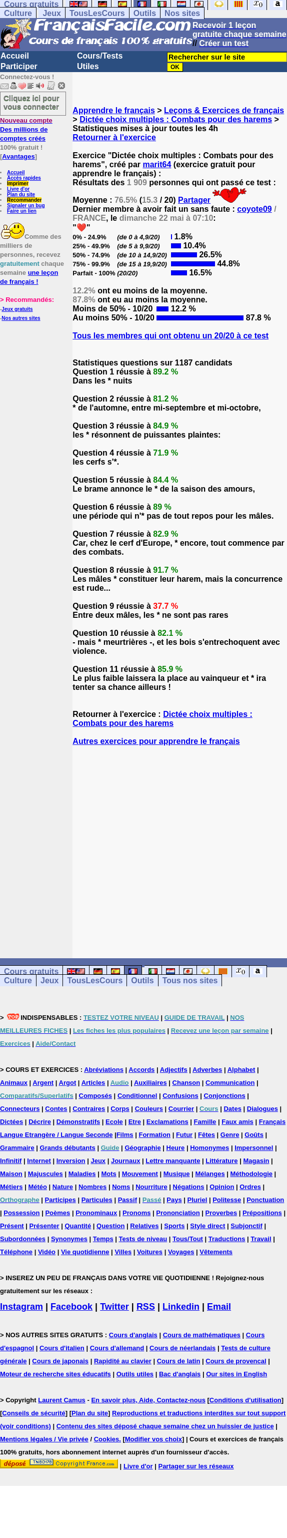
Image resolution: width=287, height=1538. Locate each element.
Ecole (114, 1121)
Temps (103, 1239)
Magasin (256, 1161)
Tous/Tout (187, 1239)
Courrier (181, 1108)
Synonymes (69, 1239)
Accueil (14, 56)
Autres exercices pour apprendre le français (156, 741)
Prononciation (178, 1213)
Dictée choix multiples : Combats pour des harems (176, 119)
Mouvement (140, 1174)
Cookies (107, 1439)
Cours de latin (178, 1361)
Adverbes (207, 1069)
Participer (19, 66)
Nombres (92, 1187)
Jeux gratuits (17, 309)
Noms (121, 1187)
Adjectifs (174, 1069)
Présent (12, 1226)
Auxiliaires (150, 1082)
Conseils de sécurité (33, 1413)
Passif (127, 1200)
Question (110, 1226)
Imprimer (17, 183)
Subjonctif (246, 1226)
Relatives (144, 1226)
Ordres (250, 1187)
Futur (184, 1134)
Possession (22, 1213)
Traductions (227, 1239)
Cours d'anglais (133, 1335)
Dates (232, 1108)
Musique (177, 1174)
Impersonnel (253, 1147)
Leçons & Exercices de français (224, 110)
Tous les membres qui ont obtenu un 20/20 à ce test (170, 335)
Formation (154, 1134)
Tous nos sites (190, 980)
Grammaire (17, 1147)
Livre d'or (18, 189)
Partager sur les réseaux (196, 1466)
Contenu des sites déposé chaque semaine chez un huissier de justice (165, 1426)
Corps (120, 1108)
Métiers (11, 1187)
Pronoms (136, 1213)
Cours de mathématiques (201, 1335)
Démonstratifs (78, 1121)
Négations (188, 1187)
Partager (194, 200)
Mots (108, 1174)
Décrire (39, 1121)
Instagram (21, 1307)
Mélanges (209, 1174)
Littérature (222, 1161)
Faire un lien (21, 211)
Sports (174, 1226)
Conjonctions (225, 1095)
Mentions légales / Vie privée (44, 1439)
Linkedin (181, 1307)
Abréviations (104, 1069)
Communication (230, 1082)
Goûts (254, 1134)
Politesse (226, 1200)
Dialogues (262, 1108)
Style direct (207, 1226)
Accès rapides (24, 178)
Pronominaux (96, 1213)
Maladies (82, 1174)
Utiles (88, 66)
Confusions (180, 1095)
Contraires (88, 1108)
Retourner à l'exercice (114, 137)
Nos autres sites (21, 318)
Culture (18, 13)
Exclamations (167, 1121)
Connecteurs (20, 1108)
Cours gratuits (31, 971)
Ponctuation (265, 1200)
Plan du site (21, 194)
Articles (94, 1082)
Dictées (11, 1121)
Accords (141, 1069)
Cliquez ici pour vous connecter (32, 102)
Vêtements (216, 1252)
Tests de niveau (143, 1239)
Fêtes (206, 1134)
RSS (145, 1307)
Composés (95, 1095)
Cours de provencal (236, 1361)
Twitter (114, 1307)
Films (125, 1134)
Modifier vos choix (153, 1439)
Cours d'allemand (117, 1348)
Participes (60, 1200)
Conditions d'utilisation (246, 1400)
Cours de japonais (60, 1361)
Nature (62, 1187)
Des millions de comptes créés (26, 129)
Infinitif (11, 1161)
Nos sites (182, 13)
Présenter (45, 1226)
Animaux (14, 1082)
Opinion (222, 1187)
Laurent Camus (62, 1400)
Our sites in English (236, 1374)
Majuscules (45, 1174)
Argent (43, 1082)
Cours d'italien (62, 1348)
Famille (205, 1121)
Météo (37, 1187)
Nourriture (152, 1187)
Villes (123, 1252)
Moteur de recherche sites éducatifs (55, 1374)
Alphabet (242, 1069)
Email (219, 1307)
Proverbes (222, 1213)
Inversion (71, 1161)
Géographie (142, 1147)
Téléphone (16, 1252)
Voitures (149, 1252)
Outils (145, 13)
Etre (134, 1121)
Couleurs (149, 1108)
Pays (174, 1200)
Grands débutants (68, 1147)
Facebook (71, 1307)
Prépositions (262, 1213)
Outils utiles (135, 1374)
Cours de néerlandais (183, 1348)
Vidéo (47, 1252)
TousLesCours (97, 13)
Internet (39, 1161)
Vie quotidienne (85, 1252)
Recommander (24, 200)
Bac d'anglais (179, 1374)
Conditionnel (137, 1095)
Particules (97, 1200)
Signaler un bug (26, 205)
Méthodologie (251, 1174)
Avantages (18, 156)
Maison (11, 1174)
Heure (175, 1147)
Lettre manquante (173, 1161)
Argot (67, 1082)
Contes (56, 1108)
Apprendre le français (113, 110)
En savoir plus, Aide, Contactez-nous (148, 1400)
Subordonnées (23, 1239)
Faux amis (238, 1121)
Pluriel (198, 1200)
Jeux (51, 13)
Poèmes (57, 1213)
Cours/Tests (99, 56)
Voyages (181, 1252)
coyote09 (254, 209)
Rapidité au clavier (123, 1361)
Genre (230, 1134)
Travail (260, 1239)
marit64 (156, 164)
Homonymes (209, 1147)
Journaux (125, 1161)
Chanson (186, 1082)
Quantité (77, 1226)
